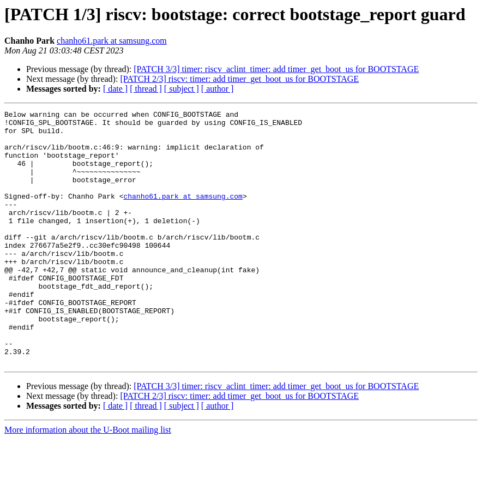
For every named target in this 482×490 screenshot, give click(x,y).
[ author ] (217, 88)
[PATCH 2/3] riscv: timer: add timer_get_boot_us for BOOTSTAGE (239, 78)
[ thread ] (146, 88)
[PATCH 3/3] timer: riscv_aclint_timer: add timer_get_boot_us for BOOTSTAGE (276, 69)
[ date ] (115, 88)
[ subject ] (181, 88)
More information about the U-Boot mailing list (87, 480)
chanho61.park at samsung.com (112, 40)
